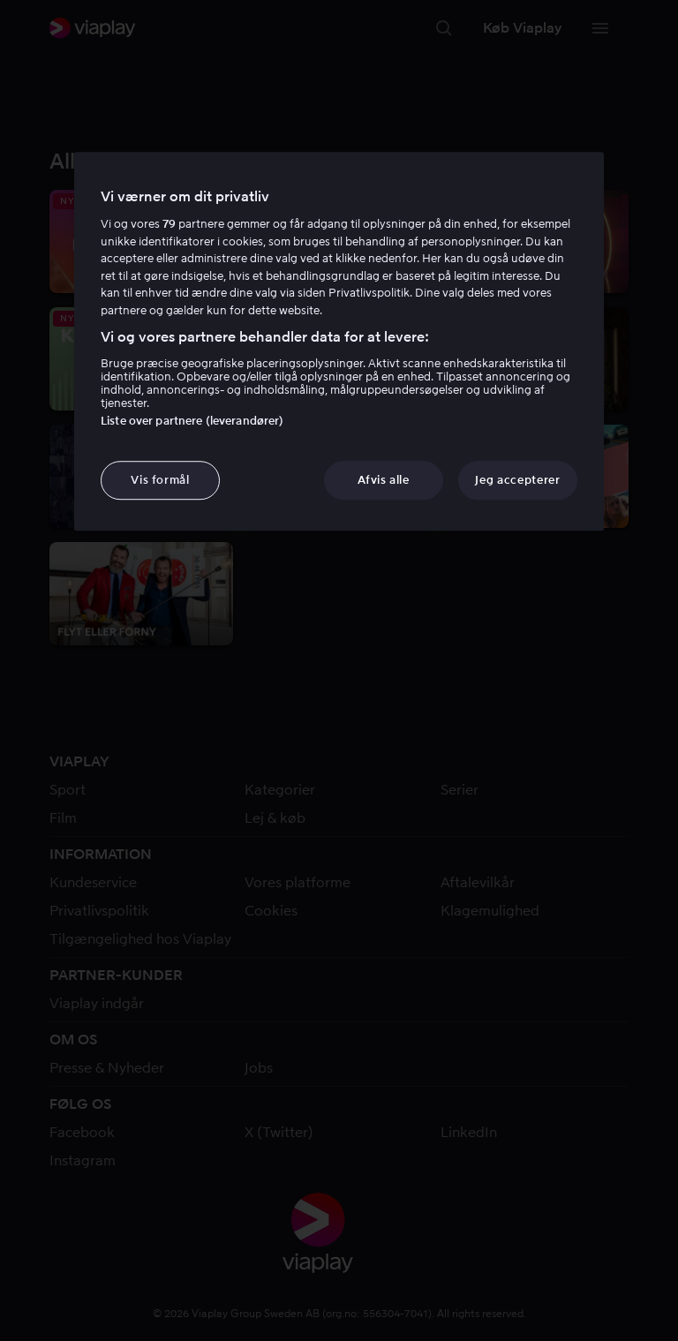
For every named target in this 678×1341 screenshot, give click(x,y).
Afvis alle (384, 479)
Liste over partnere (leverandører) (192, 420)
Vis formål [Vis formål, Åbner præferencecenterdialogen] (160, 479)
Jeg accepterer (517, 479)
